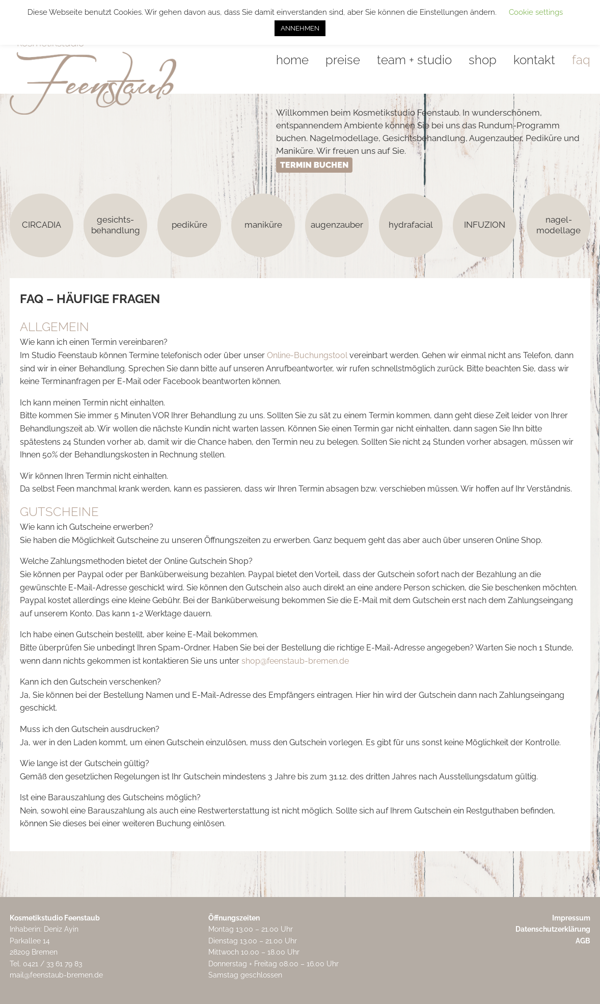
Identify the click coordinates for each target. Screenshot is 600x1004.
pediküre (189, 225)
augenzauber (337, 225)
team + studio (414, 60)
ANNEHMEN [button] (300, 28)
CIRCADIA (41, 225)
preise (342, 60)
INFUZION (484, 225)
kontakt (534, 60)
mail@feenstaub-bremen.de (56, 975)
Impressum (571, 918)
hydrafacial (411, 225)
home (292, 60)
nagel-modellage (558, 224)
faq (581, 60)
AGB (583, 941)
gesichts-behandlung (115, 224)
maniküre (263, 225)
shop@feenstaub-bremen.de (295, 661)
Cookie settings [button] (536, 12)
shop (483, 60)
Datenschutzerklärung (552, 929)
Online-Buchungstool (307, 355)
